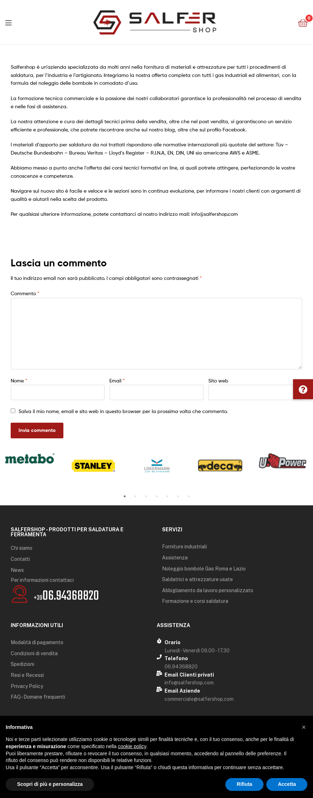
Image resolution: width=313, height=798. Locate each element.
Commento (25, 293)
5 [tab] (167, 496)
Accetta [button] (287, 784)
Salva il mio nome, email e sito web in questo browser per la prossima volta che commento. (123, 411)
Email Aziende (182, 691)
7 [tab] (188, 496)
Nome (19, 380)
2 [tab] (135, 496)
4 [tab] (156, 496)
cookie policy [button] (132, 746)
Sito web (218, 380)
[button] (303, 389)
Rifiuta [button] (244, 784)
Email (117, 380)
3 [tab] (146, 496)
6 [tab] (178, 496)
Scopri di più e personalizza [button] (50, 784)
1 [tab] (124, 496)
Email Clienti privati (189, 675)
